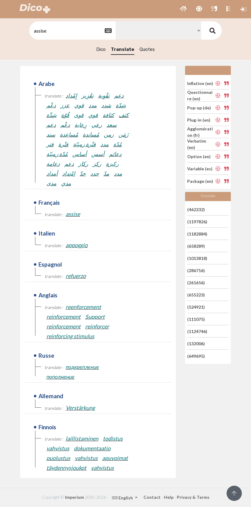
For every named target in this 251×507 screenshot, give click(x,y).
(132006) (196, 343)
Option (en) (199, 156)
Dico (101, 49)
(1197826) (197, 221)
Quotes (147, 49)
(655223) (196, 294)
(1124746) (197, 331)
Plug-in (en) (198, 119)
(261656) (196, 282)
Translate (122, 49)
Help (168, 497)
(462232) (196, 209)
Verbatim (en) (196, 144)
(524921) (196, 307)
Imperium (74, 497)
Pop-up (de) (199, 107)
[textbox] (72, 31)
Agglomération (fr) (200, 132)
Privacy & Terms (193, 497)
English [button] (123, 497)
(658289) (196, 246)
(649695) (196, 355)
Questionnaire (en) (200, 95)
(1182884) (197, 233)
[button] (183, 9)
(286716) (196, 270)
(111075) (196, 319)
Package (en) (200, 180)
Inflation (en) (200, 83)
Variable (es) (200, 168)
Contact (152, 497)
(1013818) (197, 258)
